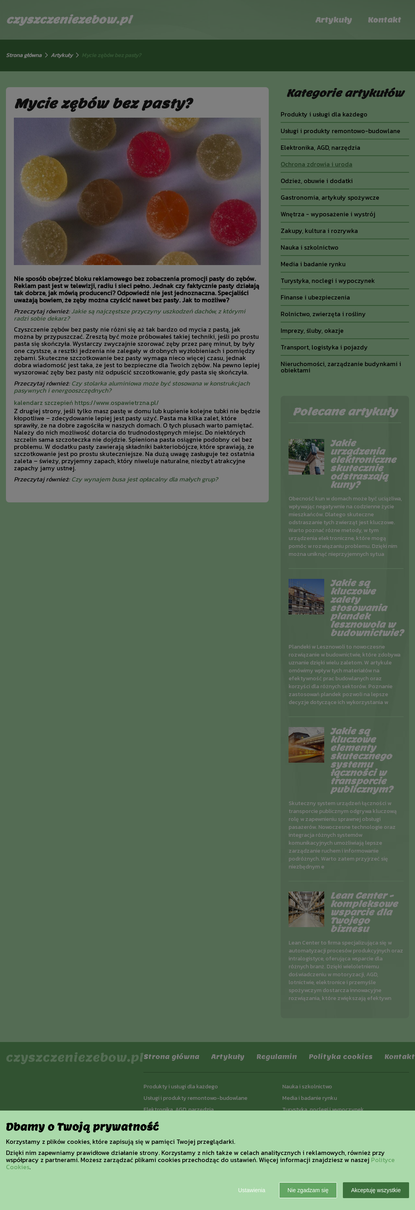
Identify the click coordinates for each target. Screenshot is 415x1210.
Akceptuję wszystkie (376, 1190)
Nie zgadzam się (308, 1190)
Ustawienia (251, 1190)
